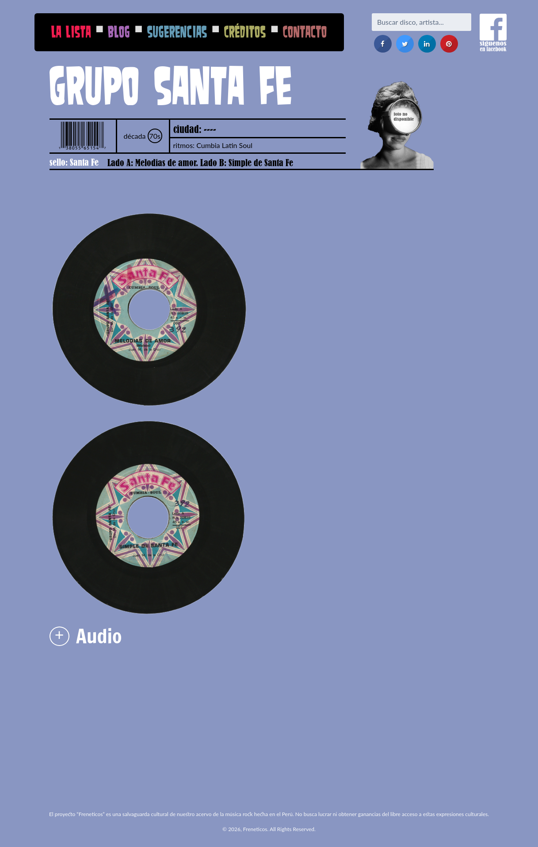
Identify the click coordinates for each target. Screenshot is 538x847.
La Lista (71, 32)
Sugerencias (177, 32)
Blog (119, 32)
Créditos (245, 32)
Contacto (305, 32)
